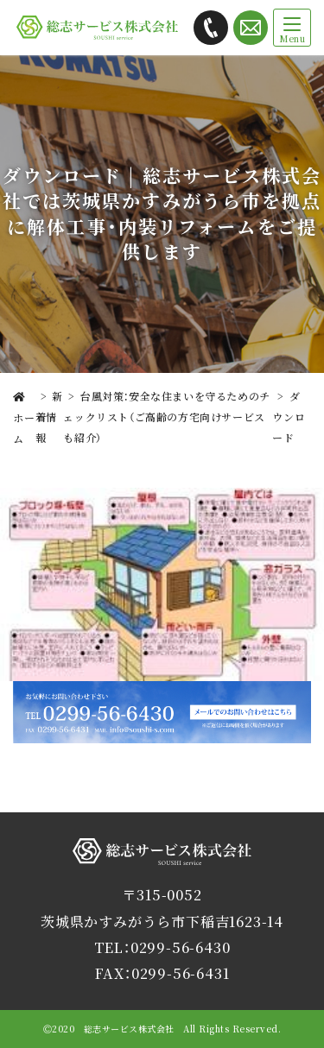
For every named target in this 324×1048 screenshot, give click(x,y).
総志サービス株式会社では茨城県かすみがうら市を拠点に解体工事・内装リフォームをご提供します (97, 28)
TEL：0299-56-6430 (162, 947)
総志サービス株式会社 (162, 864)
